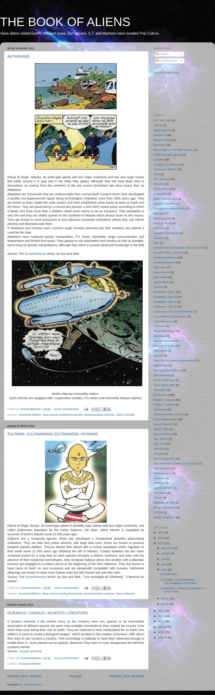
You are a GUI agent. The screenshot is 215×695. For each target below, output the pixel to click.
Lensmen (159, 326)
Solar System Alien (165, 419)
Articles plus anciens (126, 676)
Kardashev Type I (164, 291)
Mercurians (160, 350)
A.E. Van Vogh (162, 120)
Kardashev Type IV (165, 306)
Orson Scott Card (164, 380)
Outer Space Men (164, 385)
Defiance (159, 184)
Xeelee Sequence (164, 517)
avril (164, 564)
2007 (161, 637)
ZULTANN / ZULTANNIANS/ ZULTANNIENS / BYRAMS (52, 434)
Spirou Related (125, 414)
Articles (162, 53)
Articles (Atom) (33, 684)
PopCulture (160, 394)
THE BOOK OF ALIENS (65, 22)
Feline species (162, 218)
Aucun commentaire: (67, 409)
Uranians (159, 482)
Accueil (75, 676)
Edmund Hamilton (164, 203)
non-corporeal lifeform (167, 370)
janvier (165, 604)
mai (163, 558)
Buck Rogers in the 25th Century (174, 149)
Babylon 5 (160, 135)
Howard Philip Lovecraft (168, 252)
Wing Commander (165, 507)
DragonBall (160, 193)
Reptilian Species (164, 399)
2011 (161, 616)
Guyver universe (30, 651)
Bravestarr (160, 144)
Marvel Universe (164, 340)
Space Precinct (163, 424)
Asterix (158, 125)
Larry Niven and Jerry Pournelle (173, 311)
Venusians (160, 492)
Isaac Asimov (162, 272)
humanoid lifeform (30, 414)
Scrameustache (35, 253)
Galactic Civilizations (166, 233)
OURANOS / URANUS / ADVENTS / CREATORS (47, 613)
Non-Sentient (162, 375)
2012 (161, 610)
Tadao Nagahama (164, 458)
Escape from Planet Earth (169, 208)
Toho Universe (162, 468)
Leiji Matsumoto (163, 321)
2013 (161, 543)
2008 (161, 632)
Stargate (159, 453)
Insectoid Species (164, 262)
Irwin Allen (160, 267)
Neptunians (160, 365)
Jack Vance (161, 277)
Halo (156, 242)
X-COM (158, 512)
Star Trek (159, 443)
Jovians (158, 287)
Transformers (162, 473)
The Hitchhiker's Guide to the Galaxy (176, 463)
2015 (161, 532)
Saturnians (160, 409)
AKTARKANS (18, 56)
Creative (159, 159)
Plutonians (160, 390)
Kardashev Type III (165, 301)
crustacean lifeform (165, 169)
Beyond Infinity (163, 139)
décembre (167, 548)
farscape (159, 213)
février (165, 598)
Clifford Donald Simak (167, 154)
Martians (159, 335)
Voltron (158, 497)
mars (164, 569)
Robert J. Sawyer (164, 404)
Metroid (158, 355)
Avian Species (162, 130)
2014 (161, 538)
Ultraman (159, 478)
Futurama (159, 228)
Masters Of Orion (164, 345)
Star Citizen (161, 438)
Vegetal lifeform (163, 487)
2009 (161, 626)
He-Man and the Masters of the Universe (178, 247)
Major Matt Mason (165, 331)
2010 (161, 621)
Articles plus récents (24, 676)
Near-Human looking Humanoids (63, 414)
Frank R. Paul (162, 223)
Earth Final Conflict (165, 198)
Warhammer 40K (164, 502)
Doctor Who (161, 188)
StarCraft (159, 448)
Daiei (157, 174)
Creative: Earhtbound (167, 164)
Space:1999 (161, 429)
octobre (166, 553)
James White (162, 282)
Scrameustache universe (99, 414)
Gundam (159, 238)
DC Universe (161, 179)
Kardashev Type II (165, 296)
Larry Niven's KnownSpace (170, 316)
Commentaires (166, 60)
